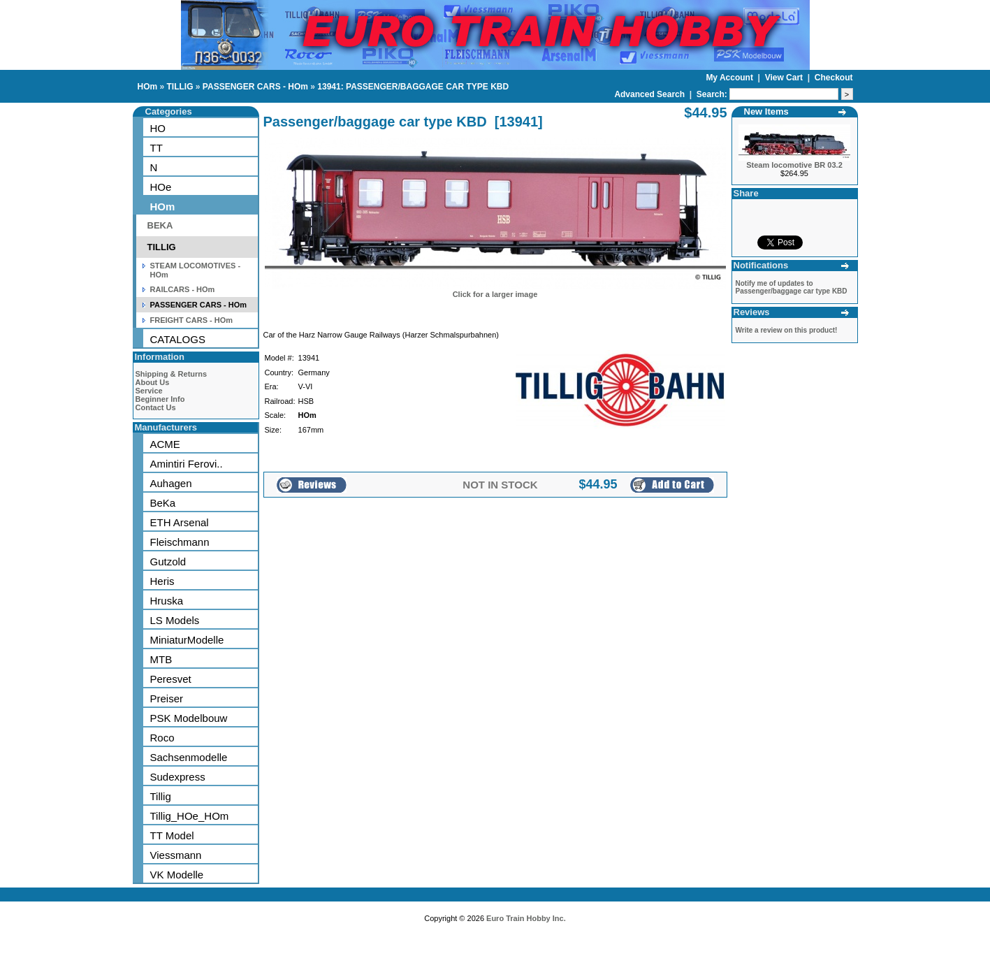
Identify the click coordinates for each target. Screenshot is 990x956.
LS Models (175, 620)
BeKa (163, 503)
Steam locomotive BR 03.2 (794, 165)
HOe (161, 187)
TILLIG (180, 87)
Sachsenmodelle (189, 757)
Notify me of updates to (791, 287)
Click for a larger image (495, 294)
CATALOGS (177, 339)
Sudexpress (177, 777)
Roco (162, 738)
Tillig (160, 796)
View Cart (785, 77)
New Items (766, 111)
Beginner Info (160, 399)
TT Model (172, 835)
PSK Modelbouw (189, 718)
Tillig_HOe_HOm (189, 816)
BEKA (160, 225)
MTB (161, 659)
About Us (153, 382)
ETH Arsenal (179, 522)
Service (149, 390)
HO (158, 128)
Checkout (834, 77)
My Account (730, 77)
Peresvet (170, 679)
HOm (148, 87)
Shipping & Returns (172, 374)
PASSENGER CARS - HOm (255, 87)
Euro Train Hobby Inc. (526, 918)
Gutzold (168, 561)
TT (156, 148)
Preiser (167, 698)
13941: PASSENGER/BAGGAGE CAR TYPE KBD (413, 87)
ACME (165, 444)
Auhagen (171, 483)
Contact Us (156, 407)
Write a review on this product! (787, 330)
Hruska (167, 601)
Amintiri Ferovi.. (186, 464)
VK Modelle (177, 875)
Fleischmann (180, 542)
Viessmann (176, 855)
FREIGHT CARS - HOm (191, 320)
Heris (162, 581)
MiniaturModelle (187, 640)
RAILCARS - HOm (182, 289)
